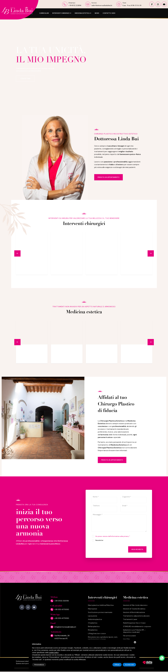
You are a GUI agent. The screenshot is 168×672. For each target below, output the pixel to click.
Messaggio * (97, 514)
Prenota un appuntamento (108, 177)
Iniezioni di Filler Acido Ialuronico (135, 605)
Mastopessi (92, 609)
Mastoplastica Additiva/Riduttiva (101, 605)
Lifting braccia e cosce (97, 634)
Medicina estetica (82, 13)
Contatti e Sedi (109, 13)
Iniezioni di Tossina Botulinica (134, 609)
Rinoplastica (92, 630)
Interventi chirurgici (61, 13)
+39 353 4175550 (61, 609)
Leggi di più (40, 270)
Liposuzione (92, 616)
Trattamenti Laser (130, 619)
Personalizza (39, 665)
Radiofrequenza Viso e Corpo (134, 623)
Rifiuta (117, 665)
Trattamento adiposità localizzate (136, 616)
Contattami (25, 79)
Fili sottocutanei (129, 636)
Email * (124, 506)
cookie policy (54, 652)
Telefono (96, 506)
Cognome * (126, 497)
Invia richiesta (137, 549)
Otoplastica (92, 623)
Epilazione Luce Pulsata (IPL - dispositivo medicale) (134, 631)
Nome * (96, 497)
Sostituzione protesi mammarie (100, 612)
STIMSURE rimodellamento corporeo (137, 626)
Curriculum (44, 13)
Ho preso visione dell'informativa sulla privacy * (112, 536)
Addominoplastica (95, 619)
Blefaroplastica (93, 626)
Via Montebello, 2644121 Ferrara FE (62, 637)
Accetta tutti (129, 665)
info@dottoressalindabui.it (102, 5)
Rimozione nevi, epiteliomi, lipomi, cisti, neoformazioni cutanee (103, 638)
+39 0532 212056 (74, 5)
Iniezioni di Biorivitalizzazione (134, 612)
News (97, 13)
